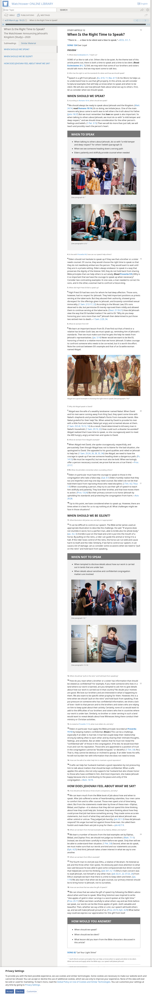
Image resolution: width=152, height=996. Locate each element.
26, (92, 453)
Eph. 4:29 (123, 910)
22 (94, 304)
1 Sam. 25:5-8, (74, 426)
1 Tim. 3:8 (130, 749)
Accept (10, 991)
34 (106, 319)
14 (88, 426)
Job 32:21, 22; (118, 873)
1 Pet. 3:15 (92, 123)
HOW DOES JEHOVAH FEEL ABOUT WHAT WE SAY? (27, 63)
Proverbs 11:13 (84, 724)
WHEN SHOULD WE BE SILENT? (18, 56)
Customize (32, 991)
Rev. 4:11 (112, 78)
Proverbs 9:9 (82, 254)
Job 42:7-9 (119, 825)
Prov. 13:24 (82, 492)
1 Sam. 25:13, (92, 429)
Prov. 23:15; (113, 910)
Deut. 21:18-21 (115, 310)
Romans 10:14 (84, 100)
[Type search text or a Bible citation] (28, 10)
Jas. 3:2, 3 (72, 534)
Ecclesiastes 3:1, (83, 55)
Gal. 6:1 (105, 477)
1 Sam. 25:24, (85, 453)
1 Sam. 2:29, (99, 319)
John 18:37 (73, 114)
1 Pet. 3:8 (107, 843)
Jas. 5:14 (97, 337)
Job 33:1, (106, 870)
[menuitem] (147, 10)
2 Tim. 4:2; (128, 483)
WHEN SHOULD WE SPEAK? (16, 49)
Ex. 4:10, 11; (103, 78)
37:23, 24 (129, 873)
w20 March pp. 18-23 (13, 20)
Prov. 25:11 (73, 901)
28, (95, 453)
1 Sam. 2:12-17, (86, 304)
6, (111, 870)
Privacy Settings (32, 984)
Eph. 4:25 (72, 849)
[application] (76, 24)
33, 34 (100, 453)
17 (113, 870)
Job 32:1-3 (119, 819)
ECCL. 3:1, (124, 40)
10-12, (84, 426)
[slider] (76, 24)
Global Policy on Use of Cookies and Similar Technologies (83, 982)
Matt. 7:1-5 (129, 837)
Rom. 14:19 (88, 780)
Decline (19, 991)
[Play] (3, 24)
